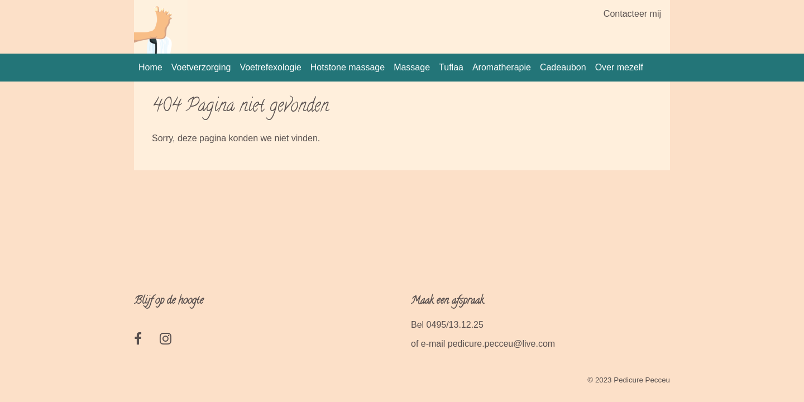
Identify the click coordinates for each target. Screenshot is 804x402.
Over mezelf (619, 67)
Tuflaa (451, 67)
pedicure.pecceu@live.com (501, 343)
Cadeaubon (563, 67)
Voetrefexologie (270, 67)
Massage (412, 67)
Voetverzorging (201, 67)
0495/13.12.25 (455, 324)
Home (150, 67)
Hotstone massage (347, 67)
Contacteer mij (632, 13)
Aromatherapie (501, 67)
